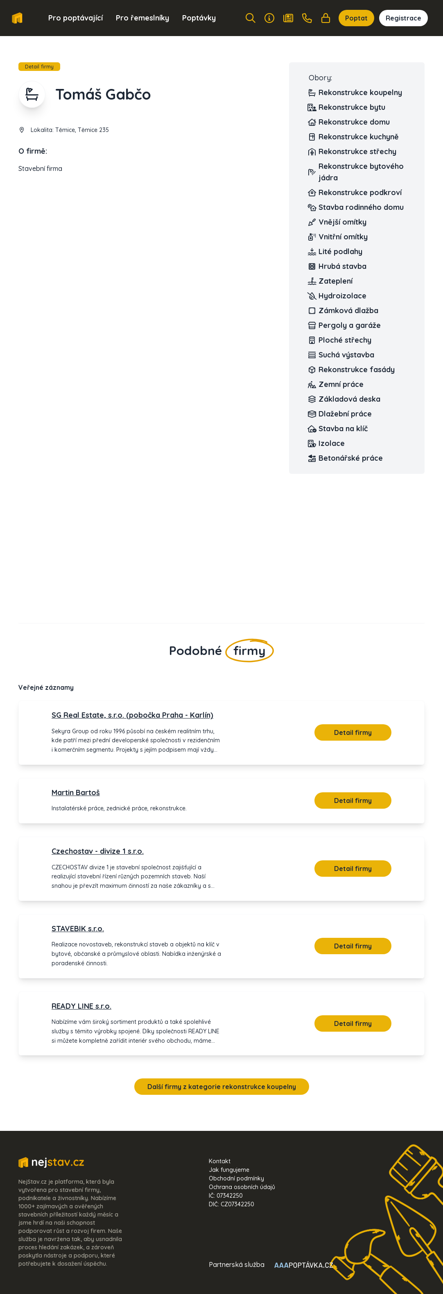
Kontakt (220, 1161)
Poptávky (199, 18)
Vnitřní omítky (338, 237)
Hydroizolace (337, 296)
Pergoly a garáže (345, 325)
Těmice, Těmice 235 (82, 130)
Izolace (327, 443)
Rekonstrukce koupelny (355, 92)
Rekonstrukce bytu (347, 107)
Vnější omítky (337, 222)
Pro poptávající (75, 18)
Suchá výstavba (341, 355)
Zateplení (331, 281)
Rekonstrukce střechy (352, 151)
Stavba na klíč (338, 428)
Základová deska (344, 399)
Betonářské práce (346, 458)
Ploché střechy (340, 340)
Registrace (403, 18)
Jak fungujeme (229, 1169)
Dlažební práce (340, 414)
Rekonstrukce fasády (352, 369)
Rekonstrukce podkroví (355, 192)
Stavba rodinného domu (356, 207)
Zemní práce (336, 384)
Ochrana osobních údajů (242, 1187)
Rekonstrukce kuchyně (354, 137)
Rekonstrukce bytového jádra (356, 171)
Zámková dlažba (343, 310)
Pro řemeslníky (142, 18)
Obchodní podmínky (236, 1178)
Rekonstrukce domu (349, 122)
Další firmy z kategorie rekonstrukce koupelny (221, 1087)
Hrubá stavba (337, 266)
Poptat (356, 18)
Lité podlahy (335, 251)
